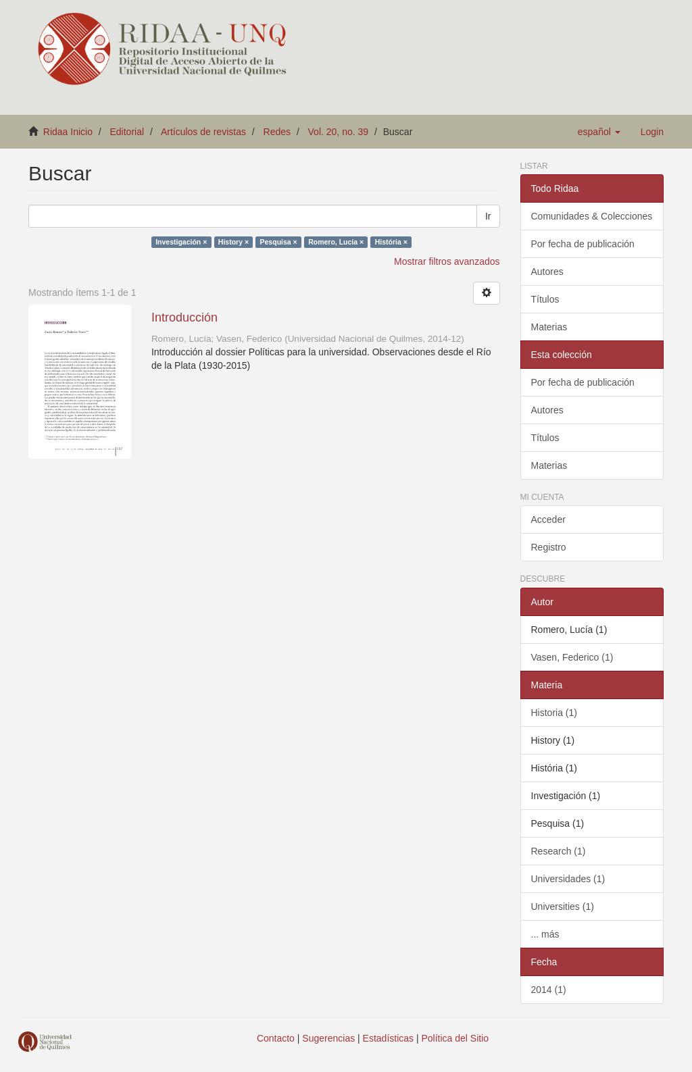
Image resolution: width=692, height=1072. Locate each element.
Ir (488, 216)
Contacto (276, 1038)
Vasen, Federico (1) (572, 657)
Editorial (127, 131)
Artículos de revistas (203, 131)
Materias (549, 327)
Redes (277, 131)
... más (545, 934)
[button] (599, 132)
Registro (548, 547)
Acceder (548, 519)
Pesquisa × (278, 242)
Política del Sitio (455, 1038)
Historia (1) (554, 712)
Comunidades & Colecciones (592, 216)
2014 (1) (548, 989)
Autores (547, 271)
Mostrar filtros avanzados (446, 261)
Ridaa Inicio (68, 131)
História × (391, 242)
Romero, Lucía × (336, 242)
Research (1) (558, 851)
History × (233, 242)
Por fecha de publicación (583, 243)
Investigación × (181, 242)
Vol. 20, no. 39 (338, 131)
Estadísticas (388, 1038)
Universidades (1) (568, 878)
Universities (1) (562, 906)
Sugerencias (328, 1038)
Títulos (545, 299)
